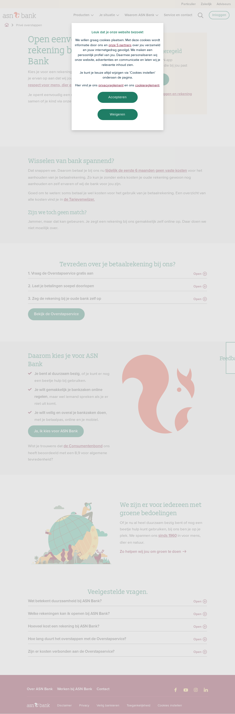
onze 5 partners (120, 45)
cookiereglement (147, 85)
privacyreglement (110, 85)
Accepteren (117, 97)
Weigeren (117, 114)
